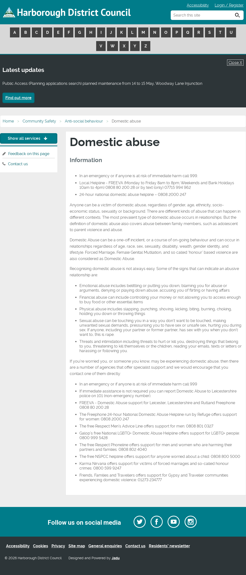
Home (8, 121)
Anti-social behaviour (84, 121)
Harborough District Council (74, 12)
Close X (235, 62)
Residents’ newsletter (169, 546)
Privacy (58, 546)
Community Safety (39, 121)
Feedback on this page (28, 153)
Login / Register (229, 5)
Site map (76, 546)
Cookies (40, 546)
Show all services (29, 138)
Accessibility (198, 5)
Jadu (116, 558)
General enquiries (105, 546)
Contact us (18, 164)
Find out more (18, 98)
